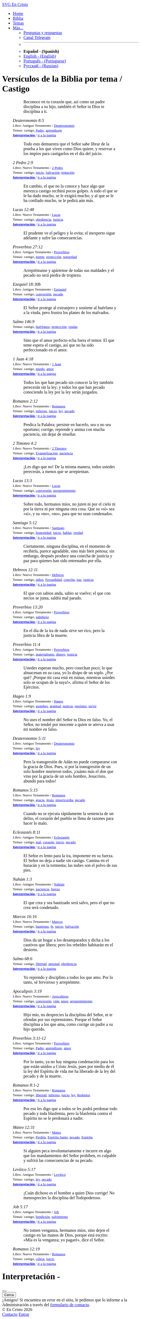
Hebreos (58, 575)
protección (53, 257)
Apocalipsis (60, 996)
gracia (40, 800)
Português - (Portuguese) (44, 61)
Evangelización (47, 453)
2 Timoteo (59, 448)
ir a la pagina (47, 135)
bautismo (42, 926)
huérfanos (43, 327)
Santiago (58, 528)
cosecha (69, 580)
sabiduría (42, 617)
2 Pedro (57, 168)
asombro (42, 706)
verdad (78, 533)
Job (56, 1212)
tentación (67, 172)
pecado (58, 294)
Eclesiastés (61, 837)
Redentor (83, 1095)
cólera (40, 1259)
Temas (18, 23)
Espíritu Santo (58, 1137)
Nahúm (59, 884)
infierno (41, 411)
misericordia (64, 800)
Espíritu (87, 1137)
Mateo (56, 1132)
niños (39, 580)
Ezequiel (60, 289)
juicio (40, 172)
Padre (40, 130)
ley (61, 411)
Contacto (10, 1314)
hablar (67, 533)
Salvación (53, 172)
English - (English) (39, 56)
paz (79, 580)
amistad (53, 964)
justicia (58, 219)
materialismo (45, 654)
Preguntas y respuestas (42, 32)
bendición (43, 1217)
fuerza (55, 889)
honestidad (43, 533)
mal (38, 842)
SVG (6, 4)
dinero (60, 654)
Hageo (58, 701)
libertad (41, 964)
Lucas (56, 215)
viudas (73, 327)
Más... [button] (18, 28)
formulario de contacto (69, 1304)
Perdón (41, 1137)
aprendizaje (54, 130)
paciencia (66, 453)
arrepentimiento (64, 490)
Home (18, 13)
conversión (43, 294)
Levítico (60, 1175)
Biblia (18, 18)
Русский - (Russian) (40, 65)
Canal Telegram (36, 37)
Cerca (9, 1295)
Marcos (57, 922)
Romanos (58, 406)
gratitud (55, 706)
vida (56, 1001)
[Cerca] (4, 1291)
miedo (40, 369)
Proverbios (61, 252)
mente (40, 257)
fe (52, 926)
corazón (48, 842)
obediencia (43, 219)
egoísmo (81, 706)
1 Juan (56, 364)
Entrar (24, 1314)
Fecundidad (53, 580)
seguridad (70, 257)
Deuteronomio (64, 126)
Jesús (50, 800)
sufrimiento (59, 1217)
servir (92, 706)
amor (50, 369)
